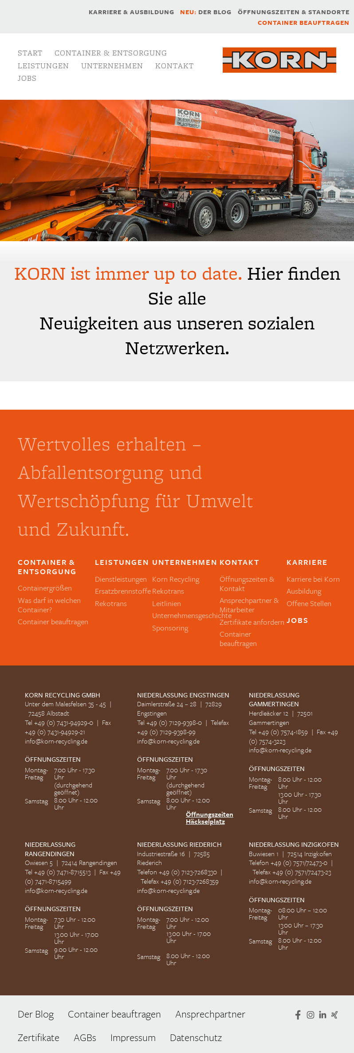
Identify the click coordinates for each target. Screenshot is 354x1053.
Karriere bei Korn (313, 578)
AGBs (85, 1037)
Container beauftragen (304, 22)
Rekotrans (111, 603)
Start (30, 52)
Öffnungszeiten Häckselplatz (209, 817)
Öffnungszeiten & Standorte (294, 12)
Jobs (27, 78)
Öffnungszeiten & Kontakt (247, 583)
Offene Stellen (309, 603)
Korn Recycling (175, 578)
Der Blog (206, 12)
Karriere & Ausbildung (131, 12)
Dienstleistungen (121, 578)
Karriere (307, 562)
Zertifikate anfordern (252, 621)
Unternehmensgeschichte (192, 615)
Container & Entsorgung (111, 52)
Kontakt (174, 65)
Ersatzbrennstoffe (123, 590)
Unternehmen (112, 65)
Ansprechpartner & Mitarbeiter (249, 604)
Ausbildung (304, 590)
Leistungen (43, 65)
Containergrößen (45, 587)
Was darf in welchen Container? (49, 604)
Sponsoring (170, 627)
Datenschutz (196, 1037)
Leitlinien (166, 603)
